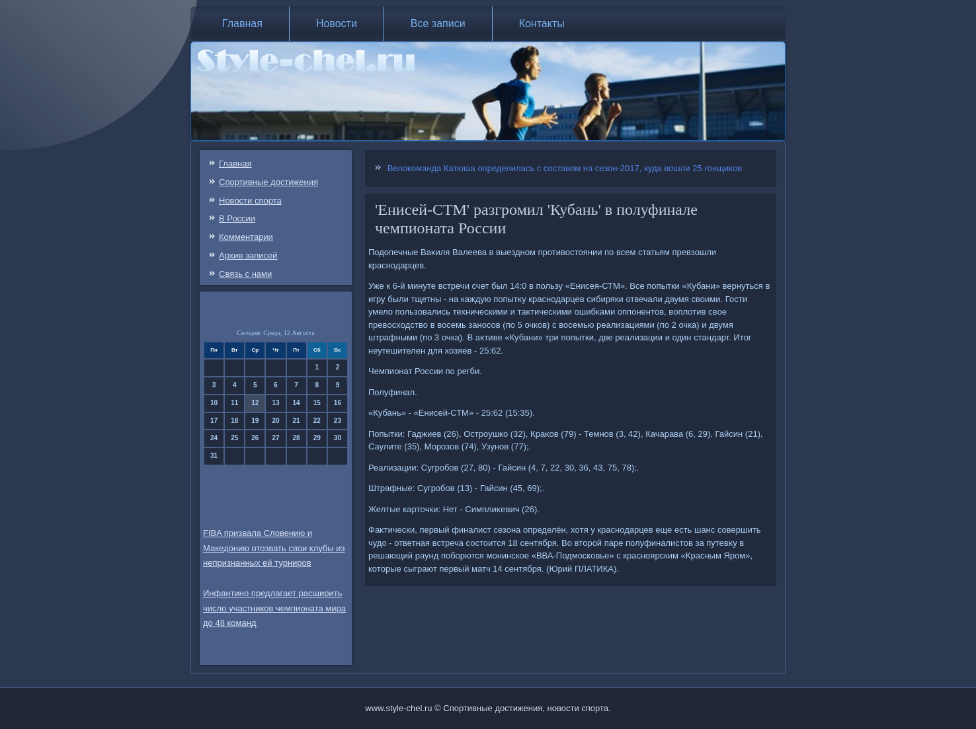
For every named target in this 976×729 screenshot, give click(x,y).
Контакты (542, 23)
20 (275, 420)
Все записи (438, 23)
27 (275, 437)
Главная (242, 23)
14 (296, 402)
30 (337, 437)
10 (214, 402)
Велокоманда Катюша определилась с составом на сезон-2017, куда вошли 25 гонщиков (564, 168)
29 (317, 437)
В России (237, 218)
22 (317, 420)
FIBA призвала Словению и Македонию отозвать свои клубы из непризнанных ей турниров (274, 548)
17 (214, 420)
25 (234, 437)
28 (296, 437)
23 (337, 420)
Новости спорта (250, 201)
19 (255, 420)
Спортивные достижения (268, 182)
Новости (336, 23)
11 (234, 402)
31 (214, 455)
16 (337, 402)
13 (275, 402)
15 (317, 402)
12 (255, 402)
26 (255, 437)
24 (214, 437)
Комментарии (246, 237)
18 (234, 420)
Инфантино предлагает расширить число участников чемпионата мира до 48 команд (274, 608)
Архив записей (248, 255)
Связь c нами (245, 274)
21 (296, 420)
